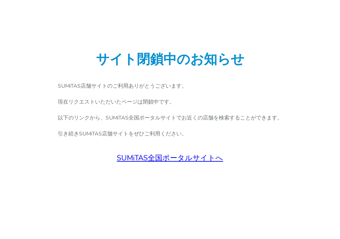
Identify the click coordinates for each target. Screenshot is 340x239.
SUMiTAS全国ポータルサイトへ (170, 158)
